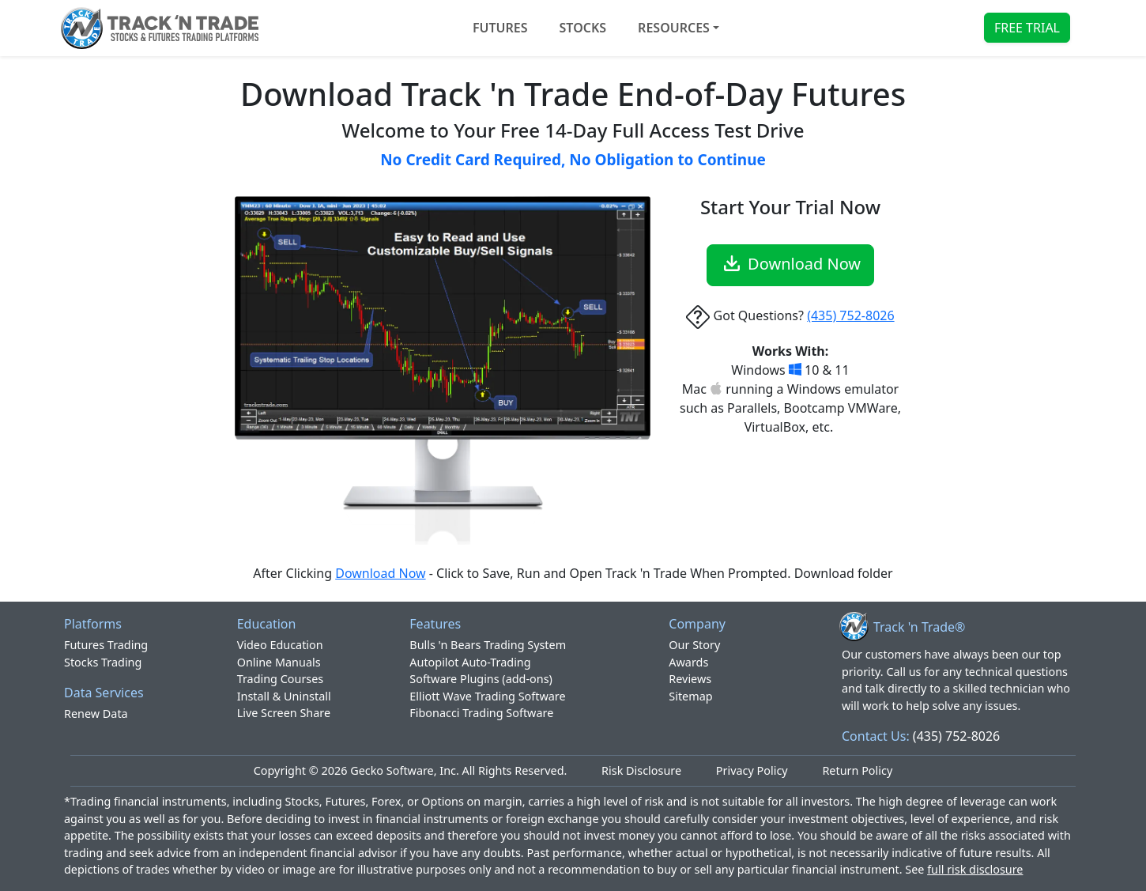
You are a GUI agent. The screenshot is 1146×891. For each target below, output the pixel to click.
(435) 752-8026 (850, 315)
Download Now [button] (790, 263)
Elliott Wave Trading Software (487, 696)
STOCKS (583, 27)
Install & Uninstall (284, 696)
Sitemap (690, 696)
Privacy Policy (752, 770)
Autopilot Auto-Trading (469, 662)
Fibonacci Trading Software (481, 712)
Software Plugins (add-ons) (480, 678)
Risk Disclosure (641, 770)
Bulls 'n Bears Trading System (487, 644)
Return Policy (857, 770)
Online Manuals (279, 662)
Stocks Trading (102, 662)
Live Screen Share (283, 712)
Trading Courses (280, 678)
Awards (688, 662)
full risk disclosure (975, 869)
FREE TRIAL (1027, 27)
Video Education (280, 644)
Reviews (690, 678)
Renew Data (96, 713)
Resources (674, 27)
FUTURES (500, 27)
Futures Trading (106, 644)
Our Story (694, 644)
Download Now (380, 573)
